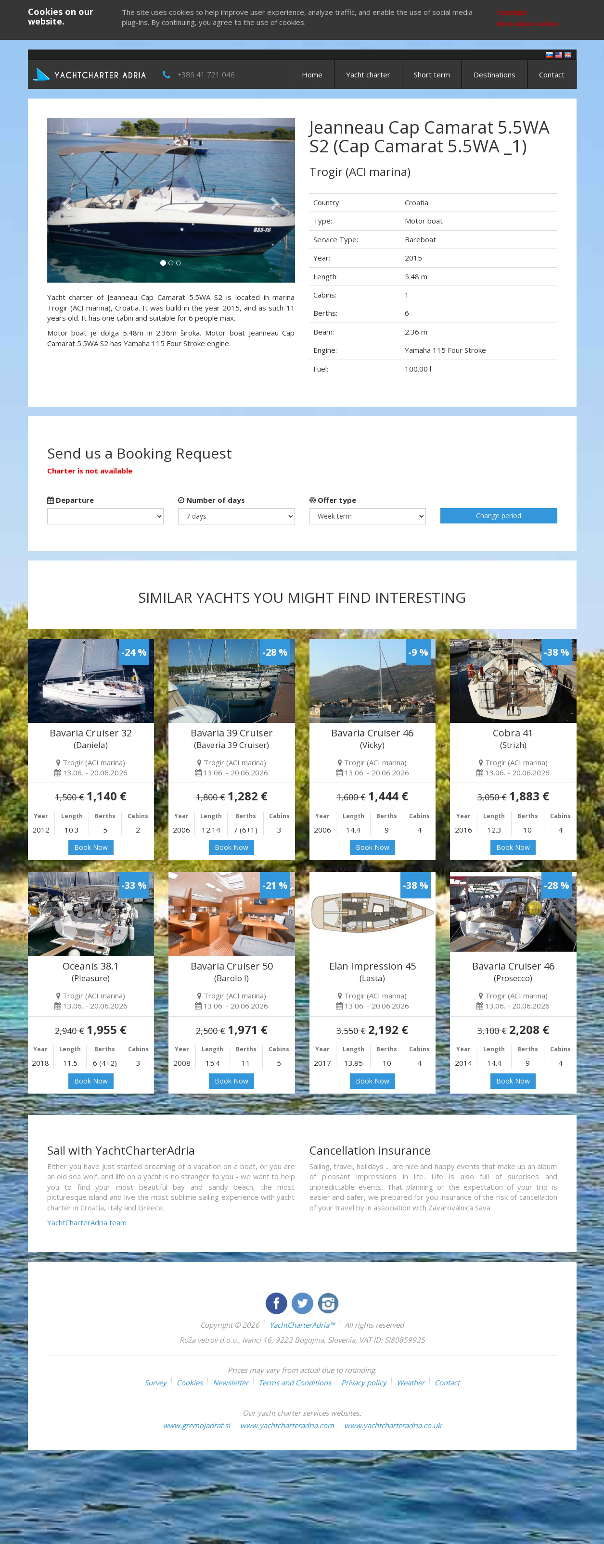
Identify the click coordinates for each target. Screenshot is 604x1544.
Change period (498, 515)
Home (312, 74)
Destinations (494, 74)
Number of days (211, 500)
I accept (512, 12)
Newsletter (230, 1382)
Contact (552, 74)
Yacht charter (368, 74)
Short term (432, 74)
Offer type (332, 500)
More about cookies (527, 24)
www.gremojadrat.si (196, 1425)
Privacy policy (363, 1382)
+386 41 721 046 (206, 74)
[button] (65, 200)
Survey (155, 1382)
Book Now (91, 847)
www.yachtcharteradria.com (287, 1425)
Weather (410, 1382)
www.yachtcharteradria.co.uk (392, 1425)
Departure (70, 500)
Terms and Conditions (294, 1382)
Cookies (190, 1382)
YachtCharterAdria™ (302, 1325)
